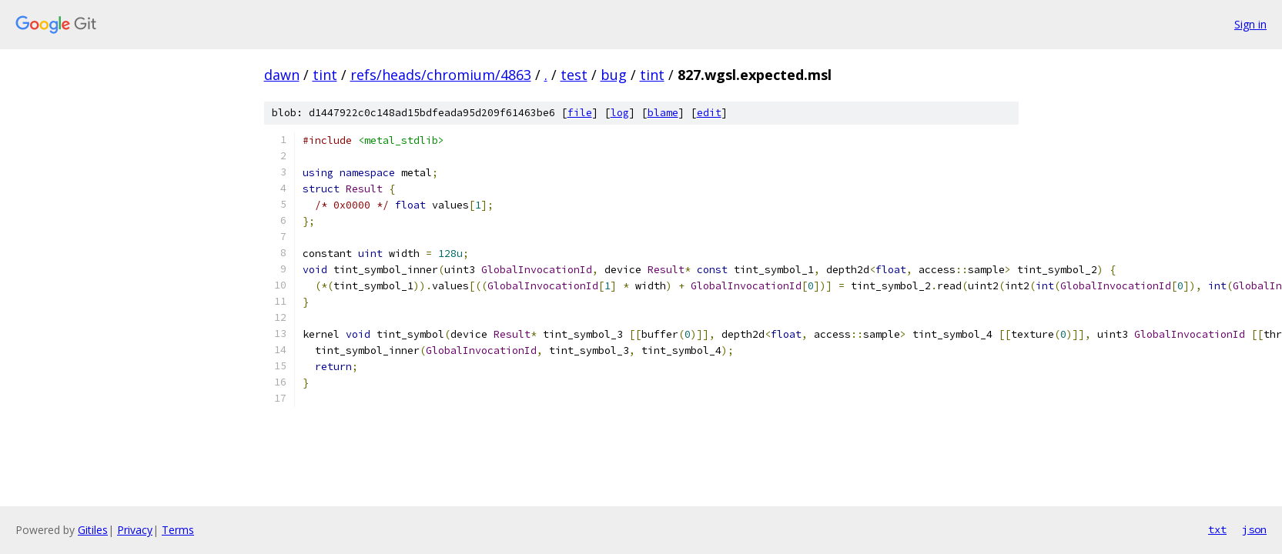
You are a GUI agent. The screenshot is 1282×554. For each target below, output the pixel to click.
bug (614, 74)
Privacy (134, 529)
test (574, 74)
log (620, 112)
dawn (282, 74)
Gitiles (93, 529)
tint (325, 74)
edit (709, 112)
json (1254, 529)
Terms (178, 529)
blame (663, 112)
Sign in (1250, 24)
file (579, 112)
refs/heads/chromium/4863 (440, 74)
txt (1217, 529)
